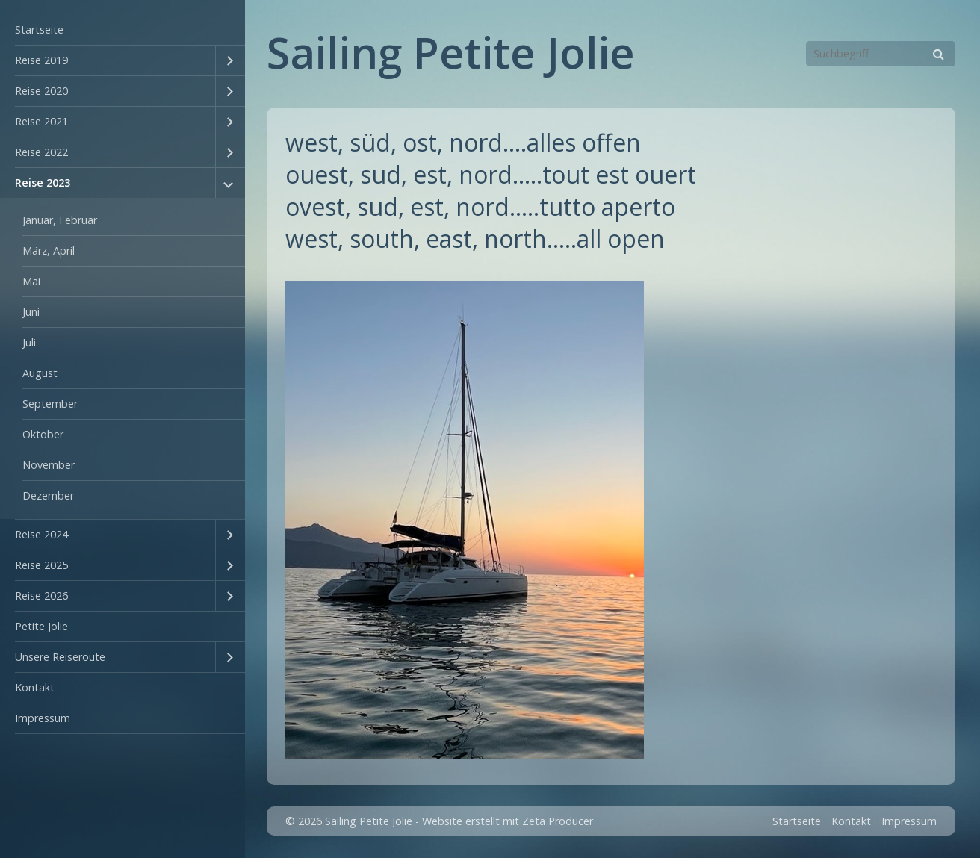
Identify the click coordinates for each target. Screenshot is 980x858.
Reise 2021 (41, 121)
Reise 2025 (41, 565)
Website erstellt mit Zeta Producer (507, 821)
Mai (31, 281)
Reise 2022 (41, 152)
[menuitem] (122, 30)
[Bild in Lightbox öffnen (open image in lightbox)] (464, 520)
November (48, 465)
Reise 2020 (41, 91)
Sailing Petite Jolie (451, 51)
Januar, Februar (59, 220)
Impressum (42, 718)
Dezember (48, 495)
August (40, 373)
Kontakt (35, 687)
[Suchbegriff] (880, 53)
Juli (29, 342)
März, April (48, 250)
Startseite (39, 29)
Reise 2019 (41, 60)
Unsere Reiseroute (60, 657)
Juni (31, 312)
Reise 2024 (41, 534)
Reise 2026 (41, 595)
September (50, 404)
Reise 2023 (42, 182)
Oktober (42, 434)
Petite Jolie (41, 626)
